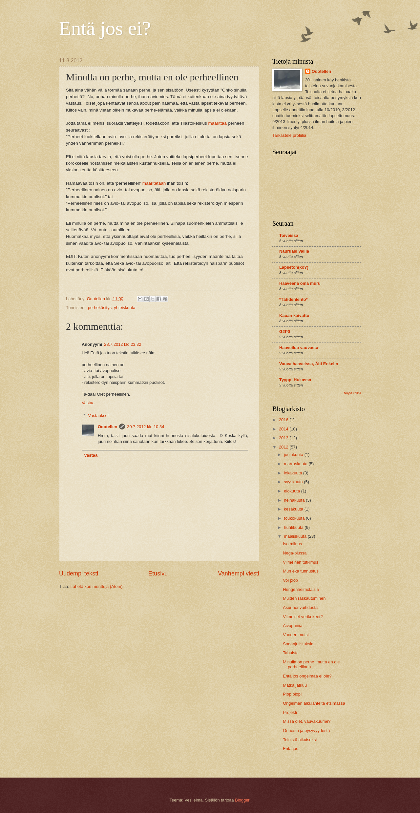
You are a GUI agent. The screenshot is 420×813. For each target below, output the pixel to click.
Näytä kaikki (352, 393)
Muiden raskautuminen (304, 598)
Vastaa (88, 402)
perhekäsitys (100, 307)
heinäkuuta (295, 500)
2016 (284, 419)
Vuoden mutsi (295, 634)
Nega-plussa (294, 553)
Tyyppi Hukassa (295, 379)
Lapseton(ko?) (293, 267)
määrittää (217, 123)
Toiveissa (288, 235)
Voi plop (290, 580)
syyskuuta (294, 481)
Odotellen (107, 426)
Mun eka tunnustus (301, 571)
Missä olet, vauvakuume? (306, 721)
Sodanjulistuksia (298, 643)
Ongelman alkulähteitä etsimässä (314, 703)
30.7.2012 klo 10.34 (145, 426)
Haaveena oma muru (300, 283)
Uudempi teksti (78, 573)
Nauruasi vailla (294, 251)
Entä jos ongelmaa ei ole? (307, 676)
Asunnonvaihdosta (300, 607)
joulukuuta (294, 454)
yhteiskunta (124, 307)
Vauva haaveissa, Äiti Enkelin (308, 363)
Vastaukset (98, 415)
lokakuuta (293, 472)
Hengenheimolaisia (301, 589)
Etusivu (158, 573)
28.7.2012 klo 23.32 (122, 344)
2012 (284, 447)
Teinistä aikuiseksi (300, 739)
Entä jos (290, 748)
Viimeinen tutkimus (300, 562)
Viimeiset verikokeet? (303, 616)
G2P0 (284, 331)
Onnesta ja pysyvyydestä (306, 730)
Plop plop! (292, 694)
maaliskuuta (295, 536)
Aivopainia (292, 625)
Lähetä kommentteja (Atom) (97, 586)
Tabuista (291, 652)
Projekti (290, 712)
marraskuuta (296, 463)
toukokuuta (295, 518)
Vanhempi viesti (238, 573)
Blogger (242, 800)
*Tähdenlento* (293, 299)
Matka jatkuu (295, 685)
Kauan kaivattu (294, 315)
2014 (284, 429)
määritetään (154, 183)
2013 (284, 437)
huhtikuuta (294, 527)
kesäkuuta (294, 509)
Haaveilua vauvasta (298, 347)
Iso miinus (292, 543)
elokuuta (292, 491)
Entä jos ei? (105, 28)
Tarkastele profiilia (289, 135)
